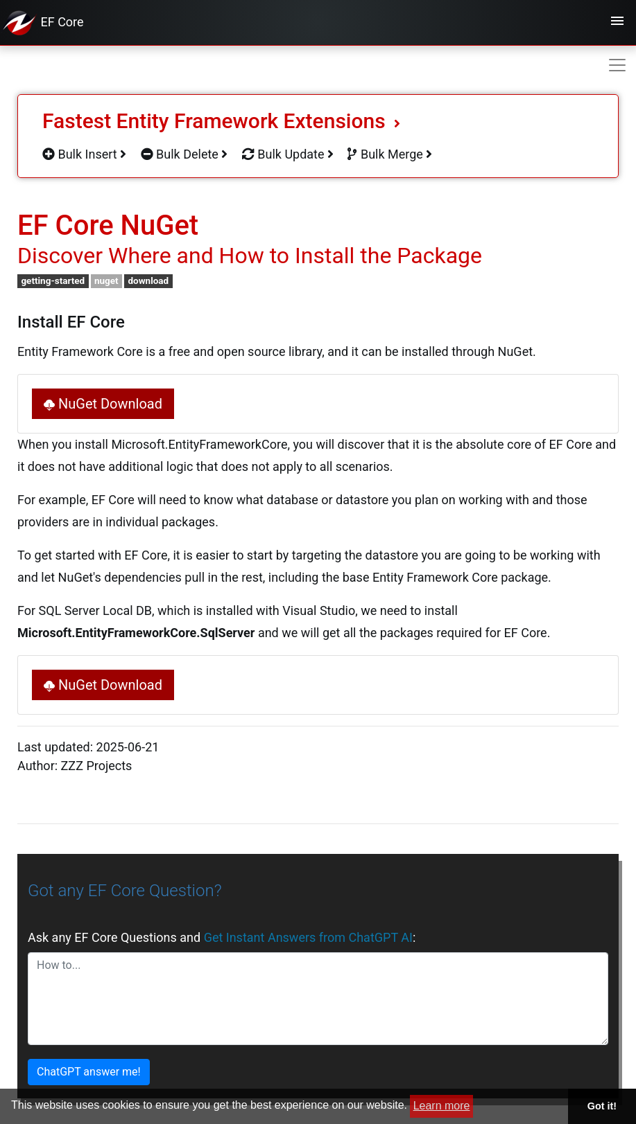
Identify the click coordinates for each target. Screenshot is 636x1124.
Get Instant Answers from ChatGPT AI (308, 937)
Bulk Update (288, 154)
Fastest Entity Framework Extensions (221, 121)
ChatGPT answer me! (89, 1071)
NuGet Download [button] (103, 403)
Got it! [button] (602, 1106)
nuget (106, 280)
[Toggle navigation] (617, 23)
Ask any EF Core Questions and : (221, 937)
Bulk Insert (84, 154)
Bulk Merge (389, 154)
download (148, 280)
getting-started (53, 280)
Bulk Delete (184, 154)
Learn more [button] (441, 1106)
